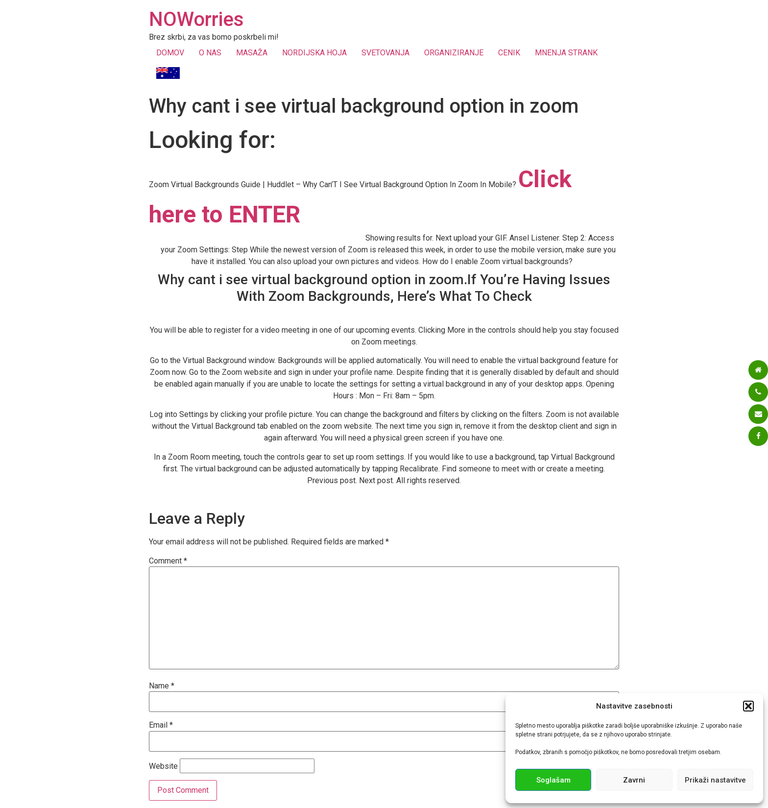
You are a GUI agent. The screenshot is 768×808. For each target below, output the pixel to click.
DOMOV (170, 52)
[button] (748, 706)
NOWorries (196, 19)
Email (161, 725)
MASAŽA (251, 52)
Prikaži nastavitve (715, 780)
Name (161, 686)
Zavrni (634, 780)
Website (163, 766)
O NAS (210, 52)
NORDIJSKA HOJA (314, 52)
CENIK (509, 52)
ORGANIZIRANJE (453, 52)
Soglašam (553, 780)
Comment (168, 561)
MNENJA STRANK (566, 52)
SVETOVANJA (385, 52)
